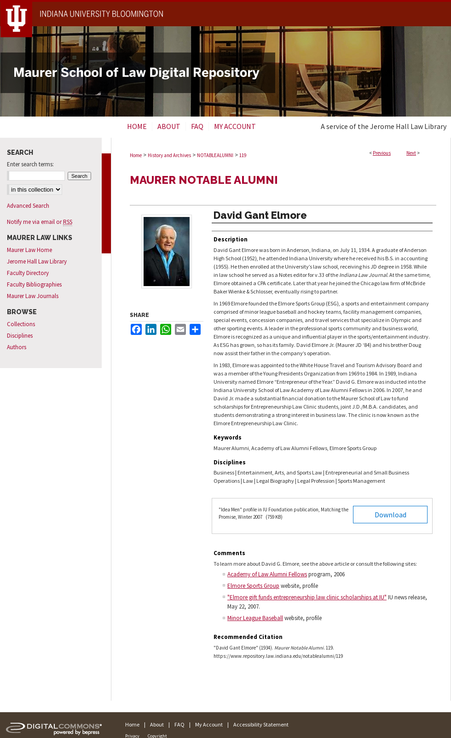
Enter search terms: (30, 164)
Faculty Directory (28, 273)
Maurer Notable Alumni (204, 180)
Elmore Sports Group (253, 586)
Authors (16, 347)
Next (411, 153)
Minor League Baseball (255, 618)
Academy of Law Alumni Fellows (267, 574)
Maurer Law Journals (32, 296)
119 (242, 155)
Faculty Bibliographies (34, 284)
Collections (21, 324)
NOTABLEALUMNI (215, 155)
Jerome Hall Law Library (37, 261)
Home (136, 155)
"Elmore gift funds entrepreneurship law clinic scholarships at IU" (307, 597)
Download (390, 514)
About (157, 724)
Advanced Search (28, 206)
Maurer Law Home (29, 250)
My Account (209, 724)
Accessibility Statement (261, 724)
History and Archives (169, 155)
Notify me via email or (39, 222)
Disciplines (20, 336)
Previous (382, 153)
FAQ (179, 724)
